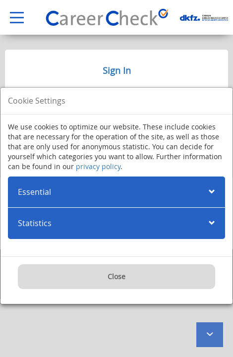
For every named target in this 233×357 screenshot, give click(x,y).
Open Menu (12, 18)
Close (116, 276)
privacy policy (98, 166)
